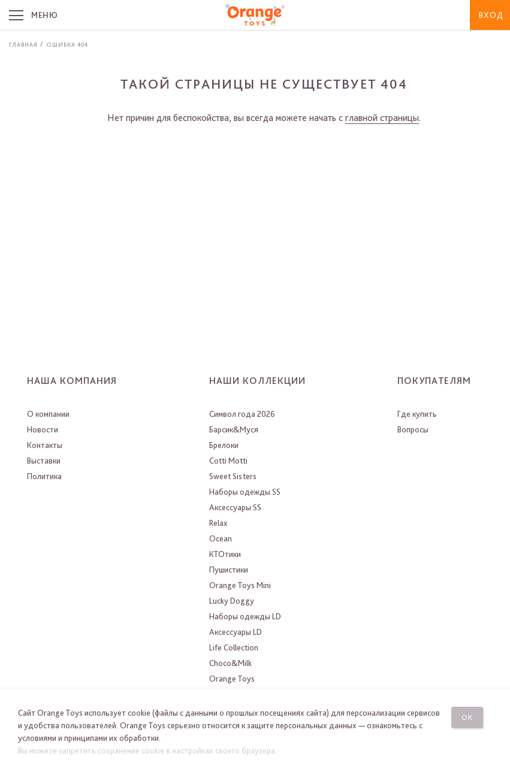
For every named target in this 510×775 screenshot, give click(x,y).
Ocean (220, 538)
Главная (23, 44)
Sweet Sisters (232, 476)
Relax (218, 523)
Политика (44, 476)
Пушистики (228, 569)
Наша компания (72, 380)
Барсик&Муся (233, 429)
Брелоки (224, 445)
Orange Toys (232, 678)
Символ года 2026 (242, 414)
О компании (48, 414)
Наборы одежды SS (244, 492)
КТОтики (225, 554)
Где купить (417, 414)
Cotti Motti (228, 460)
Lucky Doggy (231, 601)
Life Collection (233, 647)
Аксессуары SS (235, 507)
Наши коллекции (257, 380)
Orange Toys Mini (240, 585)
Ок (467, 717)
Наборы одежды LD (245, 616)
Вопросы (412, 429)
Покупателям (434, 380)
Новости (42, 429)
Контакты (44, 445)
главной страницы (382, 117)
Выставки (44, 460)
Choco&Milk (230, 663)
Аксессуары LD (235, 632)
